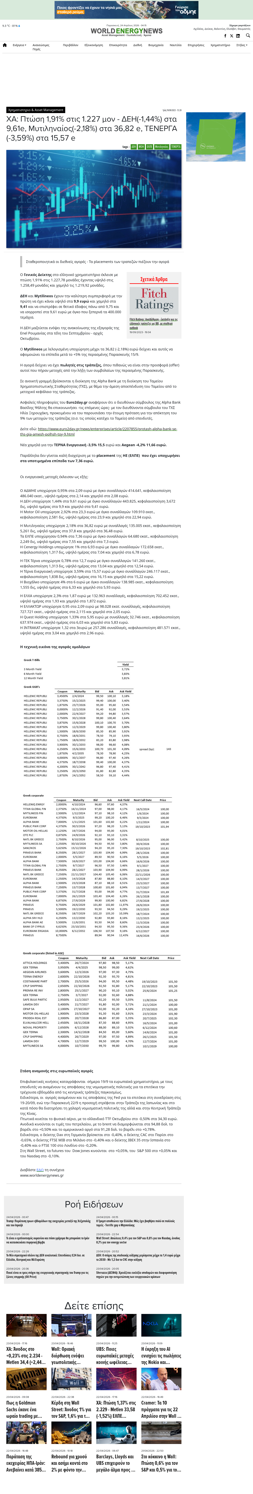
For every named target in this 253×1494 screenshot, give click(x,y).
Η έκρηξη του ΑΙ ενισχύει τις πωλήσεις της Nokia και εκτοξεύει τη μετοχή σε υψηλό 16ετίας (161, 1356)
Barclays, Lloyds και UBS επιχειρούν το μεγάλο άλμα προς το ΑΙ (115, 1464)
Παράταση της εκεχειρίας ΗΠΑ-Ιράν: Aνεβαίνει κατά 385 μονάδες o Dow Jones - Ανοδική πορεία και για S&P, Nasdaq (26, 1464)
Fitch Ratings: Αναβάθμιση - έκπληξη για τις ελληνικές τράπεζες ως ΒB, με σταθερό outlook (154, 323)
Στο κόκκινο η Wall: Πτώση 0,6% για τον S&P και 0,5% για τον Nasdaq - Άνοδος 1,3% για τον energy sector (160, 1464)
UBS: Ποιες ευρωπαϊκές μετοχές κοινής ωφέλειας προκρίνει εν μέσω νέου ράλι (115, 1356)
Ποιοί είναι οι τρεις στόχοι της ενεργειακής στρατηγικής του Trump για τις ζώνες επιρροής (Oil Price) (47, 1275)
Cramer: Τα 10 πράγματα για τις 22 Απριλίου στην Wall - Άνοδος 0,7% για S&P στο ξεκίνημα (160, 1410)
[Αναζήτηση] (246, 35)
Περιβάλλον (70, 45)
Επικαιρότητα (118, 45)
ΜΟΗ (141, 147)
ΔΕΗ (134, 147)
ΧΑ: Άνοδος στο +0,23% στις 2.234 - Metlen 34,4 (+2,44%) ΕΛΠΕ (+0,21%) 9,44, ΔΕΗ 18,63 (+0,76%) (26, 1356)
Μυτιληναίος (161, 147)
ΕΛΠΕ (149, 147)
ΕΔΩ (40, 1170)
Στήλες (241, 45)
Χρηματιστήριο (220, 45)
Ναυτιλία (175, 45)
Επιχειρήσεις (196, 45)
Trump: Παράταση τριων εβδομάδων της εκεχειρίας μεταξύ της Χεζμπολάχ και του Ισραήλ (48, 1223)
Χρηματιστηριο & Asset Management (35, 110)
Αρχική (6, 45)
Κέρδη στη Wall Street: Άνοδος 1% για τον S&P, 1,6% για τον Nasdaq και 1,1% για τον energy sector (71, 1410)
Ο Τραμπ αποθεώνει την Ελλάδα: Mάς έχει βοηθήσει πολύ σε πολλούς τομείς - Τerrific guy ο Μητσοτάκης (135, 1223)
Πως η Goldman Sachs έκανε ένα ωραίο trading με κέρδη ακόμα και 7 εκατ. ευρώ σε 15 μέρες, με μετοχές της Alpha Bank (26, 1410)
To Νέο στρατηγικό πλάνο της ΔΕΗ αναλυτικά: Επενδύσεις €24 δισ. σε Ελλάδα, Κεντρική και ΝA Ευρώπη (45, 1257)
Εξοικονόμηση (94, 45)
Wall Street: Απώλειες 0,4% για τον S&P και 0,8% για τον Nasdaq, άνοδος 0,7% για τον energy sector (138, 1240)
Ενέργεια (18, 45)
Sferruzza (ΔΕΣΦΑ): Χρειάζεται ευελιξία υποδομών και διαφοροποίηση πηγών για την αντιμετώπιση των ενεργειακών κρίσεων (136, 1275)
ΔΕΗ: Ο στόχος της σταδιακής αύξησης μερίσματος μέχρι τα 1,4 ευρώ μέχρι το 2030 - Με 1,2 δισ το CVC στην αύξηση (138, 1257)
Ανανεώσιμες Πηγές (41, 47)
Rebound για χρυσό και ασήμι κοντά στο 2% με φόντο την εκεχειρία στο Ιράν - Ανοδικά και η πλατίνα (69, 1464)
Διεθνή (137, 45)
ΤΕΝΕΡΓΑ (175, 147)
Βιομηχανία (155, 45)
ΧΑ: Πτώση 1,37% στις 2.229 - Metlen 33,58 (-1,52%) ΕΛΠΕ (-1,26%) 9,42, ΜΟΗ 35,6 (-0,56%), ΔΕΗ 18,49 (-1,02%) (116, 1410)
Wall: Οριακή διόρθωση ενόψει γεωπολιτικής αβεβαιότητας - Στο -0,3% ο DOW (68, 1356)
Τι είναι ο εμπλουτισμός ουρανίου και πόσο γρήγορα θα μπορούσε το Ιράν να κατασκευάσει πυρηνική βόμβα (47, 1240)
